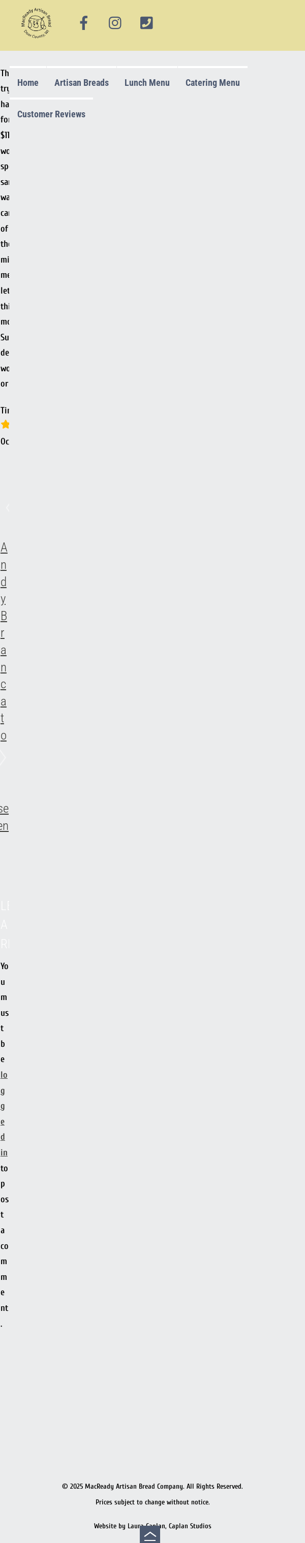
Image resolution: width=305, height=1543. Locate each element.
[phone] (147, 23)
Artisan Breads (81, 82)
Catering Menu (213, 82)
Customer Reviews (51, 114)
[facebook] (84, 23)
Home (28, 82)
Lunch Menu (147, 82)
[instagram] (116, 23)
